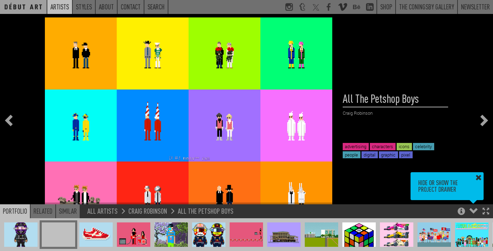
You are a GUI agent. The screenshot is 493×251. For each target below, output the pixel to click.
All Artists (102, 210)
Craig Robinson (147, 210)
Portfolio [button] (15, 210)
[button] (486, 212)
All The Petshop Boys (205, 210)
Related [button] (43, 210)
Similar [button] (68, 210)
